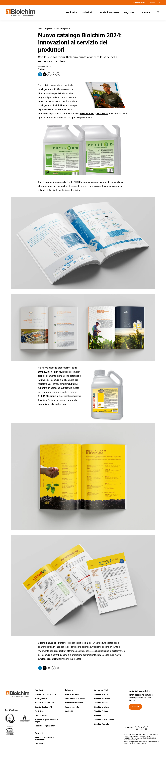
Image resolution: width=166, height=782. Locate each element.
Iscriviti (135, 707)
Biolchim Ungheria (101, 707)
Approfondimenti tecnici (75, 699)
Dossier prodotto (72, 707)
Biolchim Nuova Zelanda (104, 720)
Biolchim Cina (99, 715)
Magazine (129, 12)
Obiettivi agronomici (73, 694)
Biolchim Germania (102, 699)
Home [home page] (40, 29)
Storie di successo (109, 12)
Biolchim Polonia (101, 711)
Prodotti (70, 12)
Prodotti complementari (45, 726)
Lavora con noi (139, 2)
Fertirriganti (40, 711)
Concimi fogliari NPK (43, 707)
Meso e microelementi (44, 703)
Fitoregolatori (41, 699)
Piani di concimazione (74, 703)
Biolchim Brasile (101, 703)
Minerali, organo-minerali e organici (46, 721)
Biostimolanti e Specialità (45, 694)
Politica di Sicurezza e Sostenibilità (44, 738)
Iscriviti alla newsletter (140, 691)
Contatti (146, 12)
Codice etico (40, 744)
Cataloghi (69, 711)
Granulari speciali (42, 715)
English (155, 2)
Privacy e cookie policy (138, 743)
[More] (160, 2)
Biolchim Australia (101, 724)
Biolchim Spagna (101, 694)
